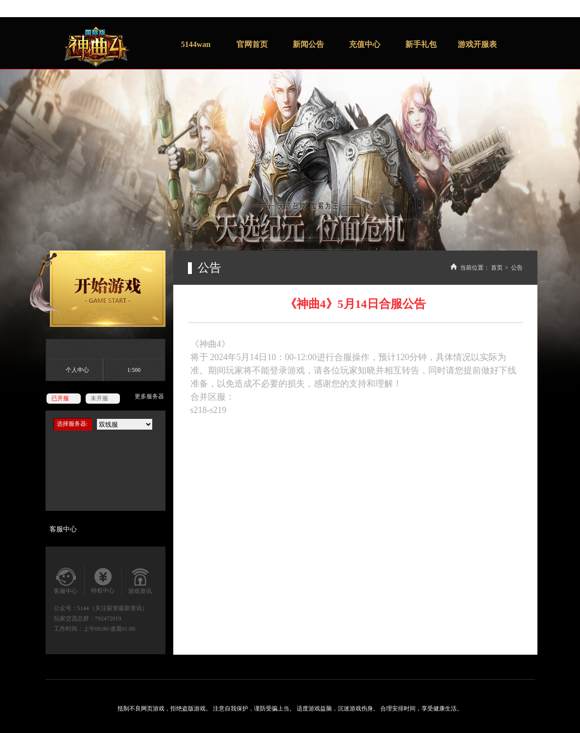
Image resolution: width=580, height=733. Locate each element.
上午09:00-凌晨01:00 (109, 628)
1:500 (133, 369)
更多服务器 (149, 396)
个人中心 (77, 369)
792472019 (108, 618)
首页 (497, 267)
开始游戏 (97, 289)
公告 (517, 267)
